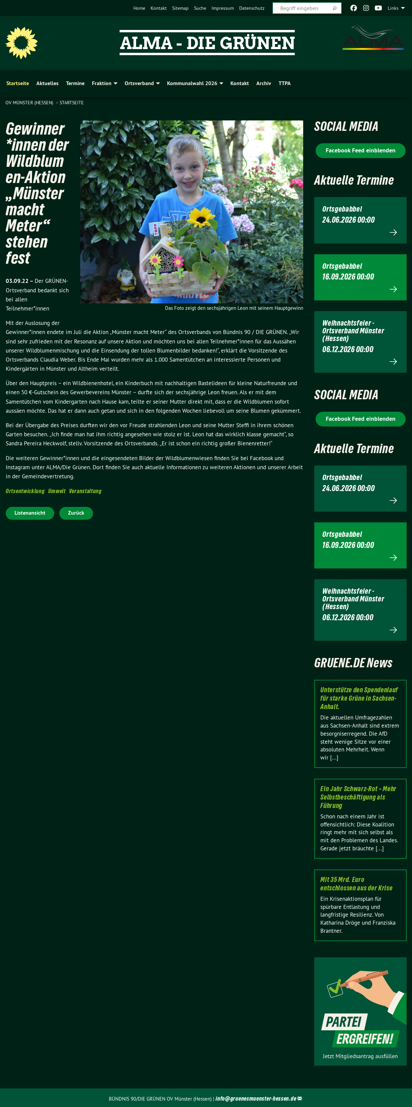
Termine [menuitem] (75, 83)
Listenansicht (29, 512)
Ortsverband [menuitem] (139, 83)
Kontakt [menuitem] (239, 83)
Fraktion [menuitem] (102, 83)
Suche (200, 8)
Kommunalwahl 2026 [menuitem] (192, 83)
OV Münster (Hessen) (30, 103)
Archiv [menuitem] (263, 83)
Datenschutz (251, 8)
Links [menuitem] (393, 8)
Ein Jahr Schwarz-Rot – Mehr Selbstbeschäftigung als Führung (358, 795)
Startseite (72, 103)
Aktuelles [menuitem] (47, 83)
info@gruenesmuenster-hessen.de (256, 1097)
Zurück (76, 512)
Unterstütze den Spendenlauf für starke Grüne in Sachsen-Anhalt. (359, 697)
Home (139, 8)
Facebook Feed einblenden (360, 150)
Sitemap (180, 8)
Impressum (223, 8)
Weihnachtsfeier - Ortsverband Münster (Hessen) (354, 330)
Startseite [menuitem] (17, 83)
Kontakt (159, 8)
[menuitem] (139, 8)
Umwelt (57, 490)
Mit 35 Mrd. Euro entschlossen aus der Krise (356, 882)
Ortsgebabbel (343, 208)
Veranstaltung (85, 490)
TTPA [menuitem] (285, 83)
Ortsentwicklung (25, 490)
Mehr (360, 232)
